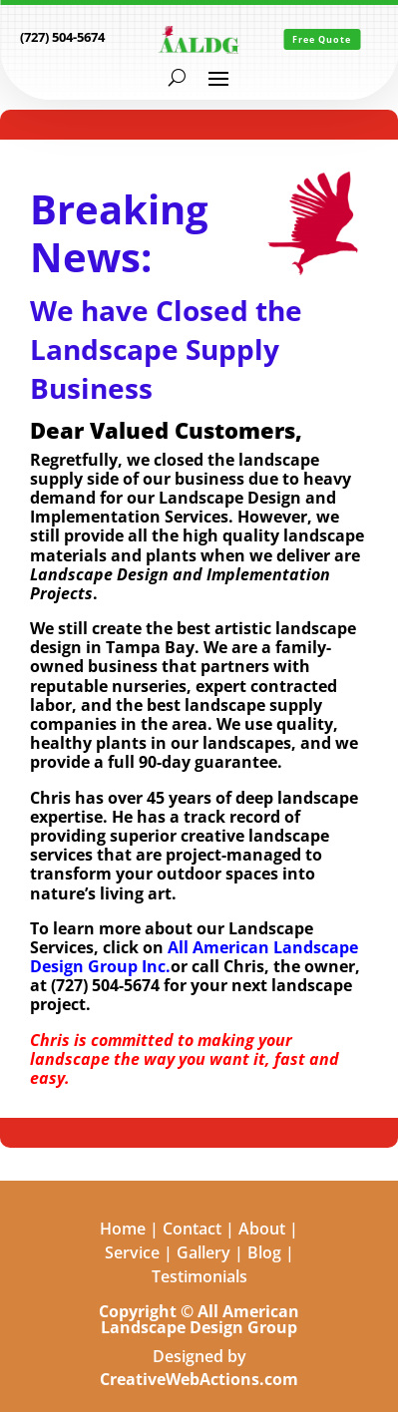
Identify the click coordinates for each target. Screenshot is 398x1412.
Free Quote (321, 39)
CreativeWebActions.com (199, 1379)
